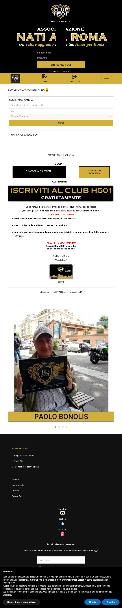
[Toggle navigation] (106, 78)
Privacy (15, 490)
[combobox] (61, 116)
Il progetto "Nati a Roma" (23, 455)
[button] (55, 426)
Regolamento (18, 485)
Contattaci (62, 509)
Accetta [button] (111, 602)
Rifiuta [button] (92, 602)
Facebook (62, 518)
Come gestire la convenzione (25, 466)
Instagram (62, 529)
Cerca (61, 123)
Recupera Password (61, 71)
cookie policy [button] (8, 582)
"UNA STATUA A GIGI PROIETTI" (39, 171)
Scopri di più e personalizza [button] (21, 602)
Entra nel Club (61, 64)
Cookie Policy (18, 496)
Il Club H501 (18, 461)
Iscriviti (61, 281)
